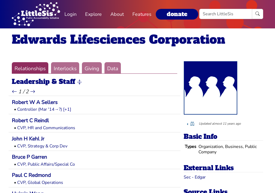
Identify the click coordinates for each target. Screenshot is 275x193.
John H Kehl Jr (28, 138)
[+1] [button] (67, 109)
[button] (79, 82)
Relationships (30, 68)
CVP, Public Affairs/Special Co (46, 164)
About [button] (117, 14)
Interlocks (65, 68)
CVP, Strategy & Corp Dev (42, 146)
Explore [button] (93, 14)
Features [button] (141, 14)
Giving (92, 68)
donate (177, 14)
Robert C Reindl (30, 120)
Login (70, 14)
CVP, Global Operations (40, 182)
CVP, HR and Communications (46, 128)
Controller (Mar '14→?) (39, 109)
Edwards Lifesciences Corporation (118, 39)
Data (112, 68)
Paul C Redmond (31, 175)
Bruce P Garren (29, 157)
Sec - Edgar (195, 177)
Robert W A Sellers (34, 102)
